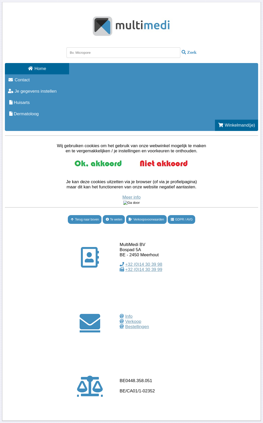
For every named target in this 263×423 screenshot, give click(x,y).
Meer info (132, 197)
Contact (19, 79)
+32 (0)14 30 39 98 (143, 264)
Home (37, 68)
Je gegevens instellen (32, 91)
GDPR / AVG (181, 219)
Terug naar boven (84, 219)
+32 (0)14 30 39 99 (143, 269)
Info (129, 316)
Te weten (113, 219)
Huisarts (19, 102)
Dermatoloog (23, 113)
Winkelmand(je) (236, 125)
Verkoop (133, 321)
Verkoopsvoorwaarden (146, 219)
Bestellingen (137, 326)
